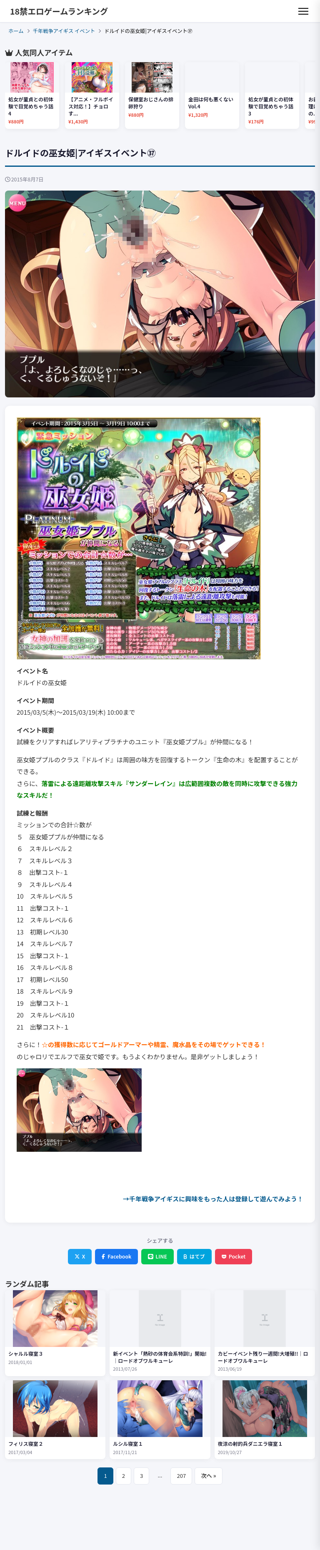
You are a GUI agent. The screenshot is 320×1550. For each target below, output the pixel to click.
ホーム (16, 31)
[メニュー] (303, 11)
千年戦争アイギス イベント (64, 31)
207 (181, 1476)
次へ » (208, 1476)
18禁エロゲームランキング (59, 11)
